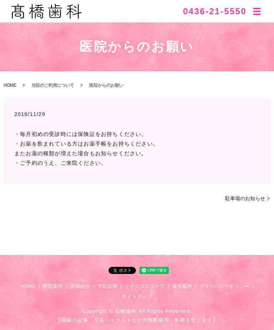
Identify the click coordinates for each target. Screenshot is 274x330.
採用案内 (182, 286)
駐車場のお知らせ (245, 198)
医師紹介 (80, 286)
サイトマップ (137, 296)
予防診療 (107, 286)
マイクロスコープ (144, 286)
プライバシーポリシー (224, 286)
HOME (10, 85)
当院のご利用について (52, 85)
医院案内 (53, 286)
